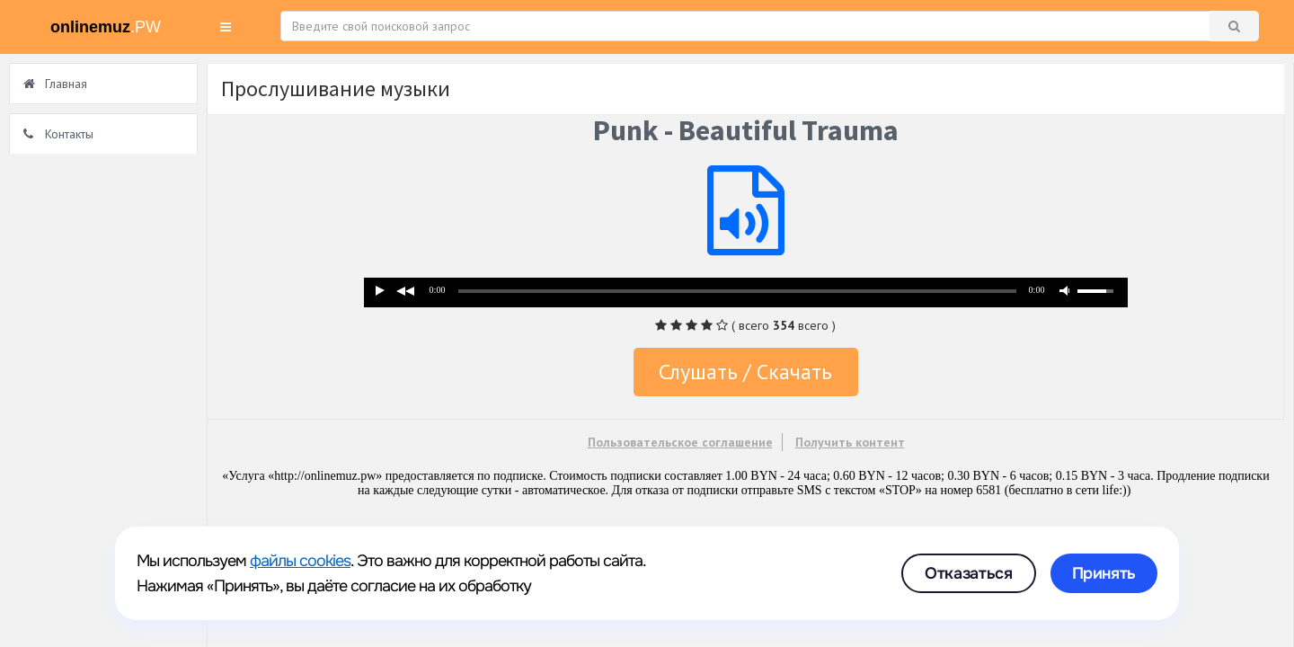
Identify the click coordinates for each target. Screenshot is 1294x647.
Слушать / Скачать (745, 372)
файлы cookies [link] (300, 561)
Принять (1104, 573)
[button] (225, 27)
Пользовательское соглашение (680, 442)
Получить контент (850, 442)
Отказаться (968, 573)
